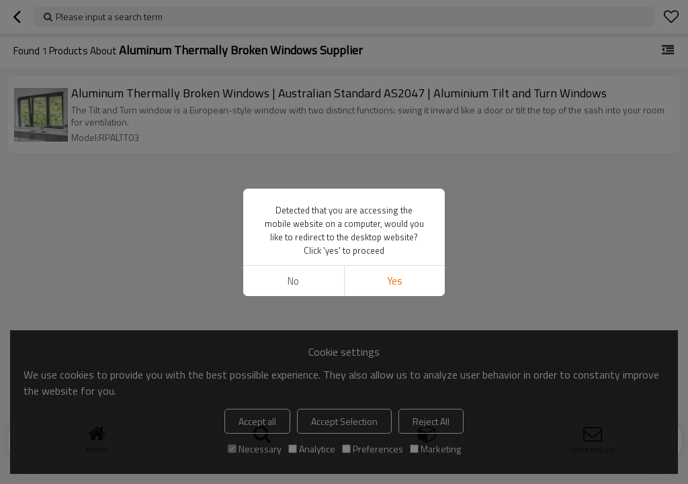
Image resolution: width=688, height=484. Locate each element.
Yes (394, 281)
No (293, 281)
